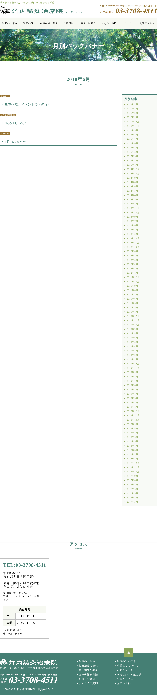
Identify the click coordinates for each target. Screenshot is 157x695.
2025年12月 (133, 122)
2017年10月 (133, 472)
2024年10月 (133, 173)
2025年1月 (132, 165)
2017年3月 (132, 502)
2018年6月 (132, 437)
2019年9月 (132, 372)
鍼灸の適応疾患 (126, 661)
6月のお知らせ (15, 141)
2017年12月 (133, 463)
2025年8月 (132, 135)
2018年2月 (132, 454)
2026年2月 (132, 113)
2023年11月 (133, 208)
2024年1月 (132, 204)
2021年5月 (132, 303)
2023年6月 (132, 225)
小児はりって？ (16, 123)
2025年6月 (132, 143)
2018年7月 (132, 433)
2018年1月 (132, 459)
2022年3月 (132, 268)
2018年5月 (132, 441)
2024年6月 (132, 186)
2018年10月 (133, 420)
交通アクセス (147, 23)
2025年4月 (132, 152)
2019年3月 (132, 398)
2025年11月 (133, 126)
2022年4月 (132, 264)
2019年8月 (132, 377)
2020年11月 (133, 320)
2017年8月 (132, 480)
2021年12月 (133, 277)
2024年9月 (132, 178)
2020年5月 (132, 342)
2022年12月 (133, 238)
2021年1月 (132, 312)
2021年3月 (132, 307)
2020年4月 (132, 346)
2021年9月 (132, 286)
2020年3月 (132, 351)
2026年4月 (132, 104)
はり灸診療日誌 (88, 674)
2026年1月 (132, 117)
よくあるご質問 (108, 23)
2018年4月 (132, 446)
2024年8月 (132, 182)
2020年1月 (132, 359)
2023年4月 (132, 230)
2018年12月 (133, 411)
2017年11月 (133, 467)
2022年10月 (133, 247)
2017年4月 (132, 497)
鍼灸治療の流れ (88, 665)
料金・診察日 (88, 23)
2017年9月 (132, 476)
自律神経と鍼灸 (49, 23)
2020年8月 (132, 333)
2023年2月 (132, 234)
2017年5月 (132, 493)
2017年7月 (132, 484)
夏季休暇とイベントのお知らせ (28, 104)
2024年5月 (132, 191)
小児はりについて (128, 665)
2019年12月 (133, 364)
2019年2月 (132, 402)
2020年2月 (132, 355)
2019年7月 (132, 381)
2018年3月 (132, 450)
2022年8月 (132, 251)
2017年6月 (132, 489)
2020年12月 (133, 316)
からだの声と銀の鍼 (129, 674)
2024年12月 (133, 169)
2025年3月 (132, 156)
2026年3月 (132, 109)
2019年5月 (132, 389)
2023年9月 (132, 217)
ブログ (127, 23)
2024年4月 (132, 195)
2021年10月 (133, 282)
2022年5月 (132, 260)
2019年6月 (132, 385)
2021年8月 (132, 290)
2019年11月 (133, 368)
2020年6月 (132, 338)
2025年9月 (132, 130)
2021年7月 (132, 294)
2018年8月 (132, 428)
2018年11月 (133, 415)
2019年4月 (132, 394)
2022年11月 (133, 243)
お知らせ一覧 (125, 670)
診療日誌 (69, 23)
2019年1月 (132, 407)
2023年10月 (133, 212)
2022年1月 (132, 273)
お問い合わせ (75, 12)
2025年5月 (132, 148)
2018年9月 (132, 424)
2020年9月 (132, 329)
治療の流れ (29, 23)
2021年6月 (132, 299)
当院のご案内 (9, 23)
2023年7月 (132, 221)
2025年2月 (132, 160)
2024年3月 (132, 199)
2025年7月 (132, 139)
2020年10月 (133, 325)
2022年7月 (132, 255)
